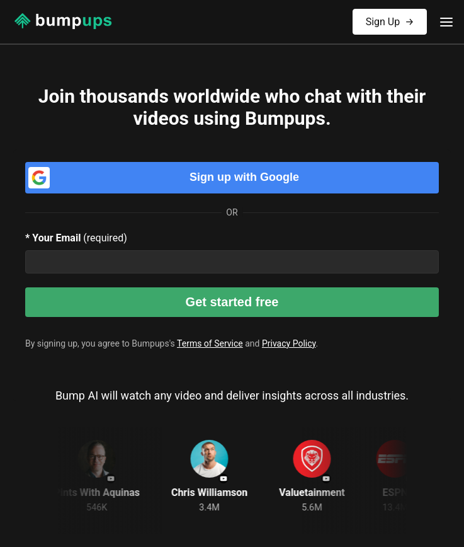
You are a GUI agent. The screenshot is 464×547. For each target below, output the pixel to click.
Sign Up (390, 18)
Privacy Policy (288, 343)
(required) (76, 238)
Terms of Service (210, 343)
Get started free (232, 302)
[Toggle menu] (446, 22)
